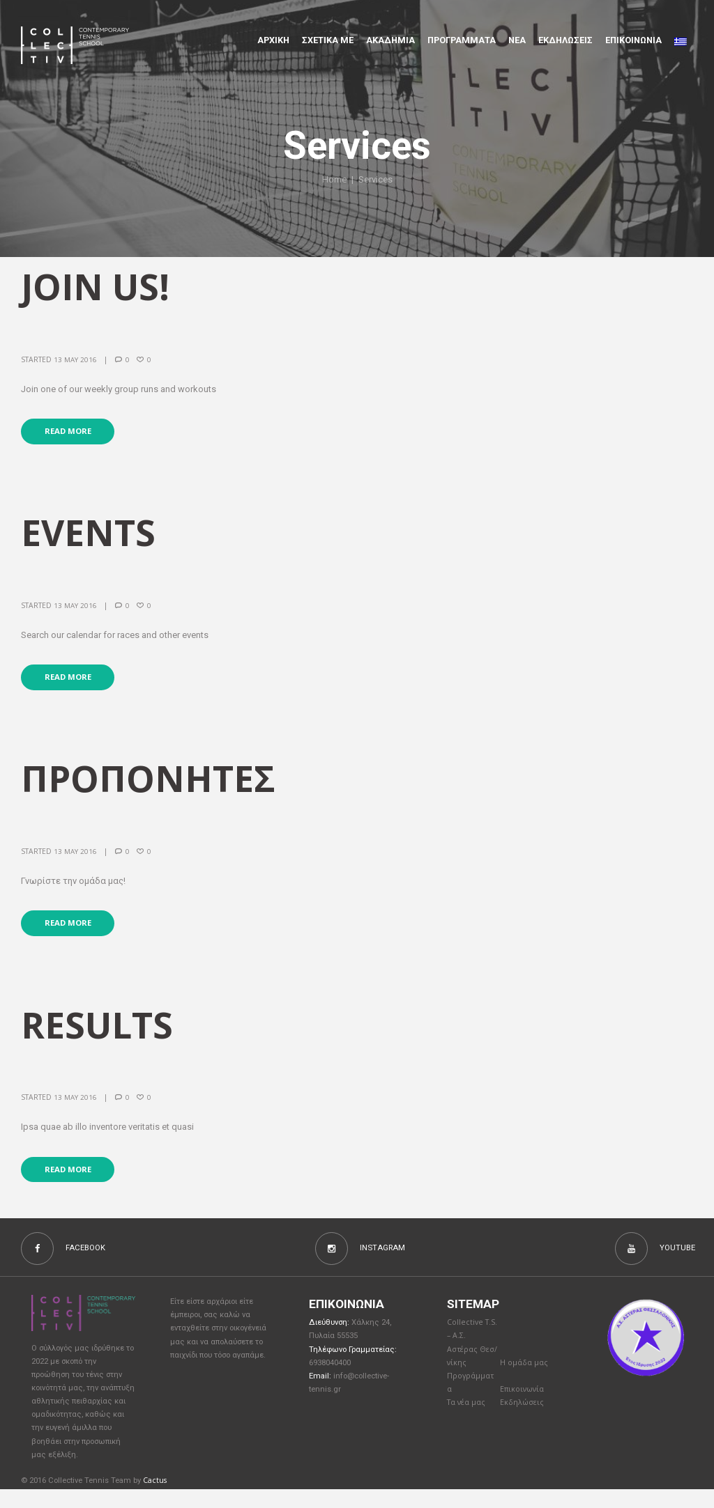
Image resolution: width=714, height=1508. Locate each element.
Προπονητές (154, 787)
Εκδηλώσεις (565, 40)
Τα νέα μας (467, 1425)
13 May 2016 (76, 361)
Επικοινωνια (633, 40)
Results (101, 1037)
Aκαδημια (390, 40)
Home (334, 179)
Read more (71, 434)
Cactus (155, 1498)
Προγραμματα (461, 40)
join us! (99, 287)
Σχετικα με (328, 40)
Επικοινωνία (523, 1411)
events (91, 537)
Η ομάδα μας (524, 1383)
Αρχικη (273, 40)
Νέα (517, 40)
